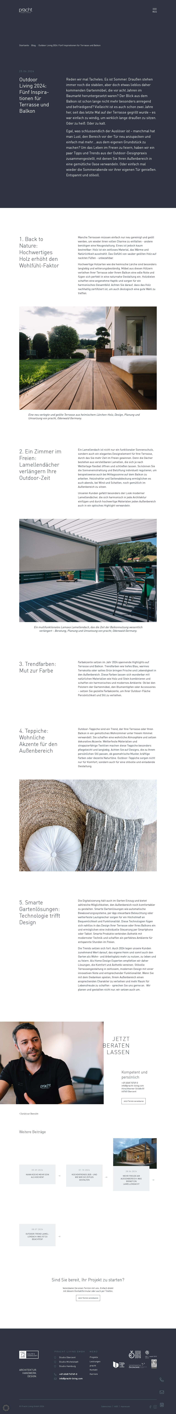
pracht (93, 1366)
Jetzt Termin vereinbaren (133, 1101)
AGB (116, 1407)
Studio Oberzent (67, 1357)
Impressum (125, 1407)
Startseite (24, 45)
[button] (6, 1408)
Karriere (94, 1374)
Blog (33, 45)
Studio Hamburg (67, 1366)
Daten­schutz (106, 1407)
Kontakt (93, 1370)
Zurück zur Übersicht (29, 1114)
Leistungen (95, 1362)
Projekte (94, 1357)
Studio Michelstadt (68, 1362)
